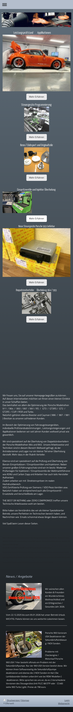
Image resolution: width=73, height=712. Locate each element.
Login (67, 700)
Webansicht (64, 703)
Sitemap (25, 700)
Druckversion (11, 700)
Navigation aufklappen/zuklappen (36, 4)
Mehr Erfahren (36, 97)
